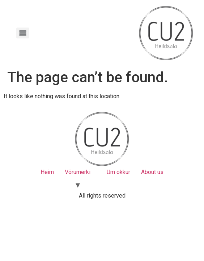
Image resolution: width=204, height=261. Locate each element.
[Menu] (22, 33)
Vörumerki (77, 172)
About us (152, 172)
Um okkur (118, 172)
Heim (47, 172)
